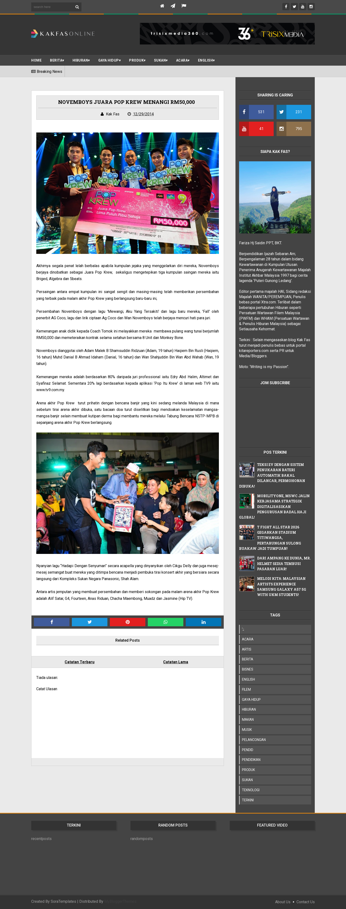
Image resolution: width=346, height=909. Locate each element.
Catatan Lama (175, 662)
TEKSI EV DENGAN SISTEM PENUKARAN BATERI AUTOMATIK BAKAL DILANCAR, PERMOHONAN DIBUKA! (272, 475)
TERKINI (248, 800)
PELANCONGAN (254, 740)
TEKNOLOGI (251, 790)
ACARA (182, 60)
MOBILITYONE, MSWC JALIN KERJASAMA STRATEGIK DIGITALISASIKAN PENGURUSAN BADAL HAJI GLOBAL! (274, 507)
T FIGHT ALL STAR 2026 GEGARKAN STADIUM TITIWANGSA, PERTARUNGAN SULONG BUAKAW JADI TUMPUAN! (270, 538)
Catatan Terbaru (79, 662)
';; (243, 629)
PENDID (247, 750)
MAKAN (248, 719)
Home (36, 60)
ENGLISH (205, 60)
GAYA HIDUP (251, 700)
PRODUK (136, 60)
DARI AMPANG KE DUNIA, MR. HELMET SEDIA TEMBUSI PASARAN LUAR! (284, 563)
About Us (282, 902)
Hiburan (80, 60)
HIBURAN (249, 709)
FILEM (246, 689)
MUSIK (247, 730)
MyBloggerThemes (120, 901)
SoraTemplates (63, 901)
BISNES (247, 669)
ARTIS (246, 649)
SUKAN (160, 60)
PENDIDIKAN (251, 760)
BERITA (56, 60)
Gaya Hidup (108, 60)
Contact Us (306, 902)
